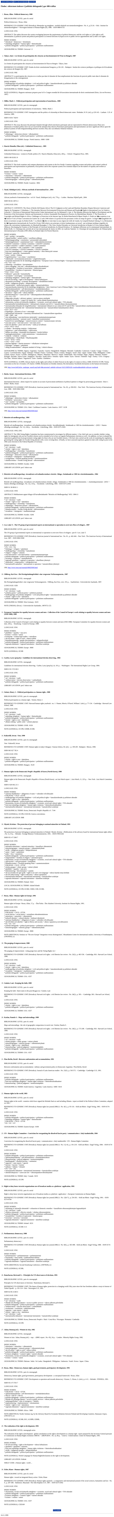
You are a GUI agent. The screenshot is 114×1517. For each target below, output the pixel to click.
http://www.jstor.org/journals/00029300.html (23, 411)
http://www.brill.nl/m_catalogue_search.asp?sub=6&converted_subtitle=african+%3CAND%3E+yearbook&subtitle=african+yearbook (53, 367)
